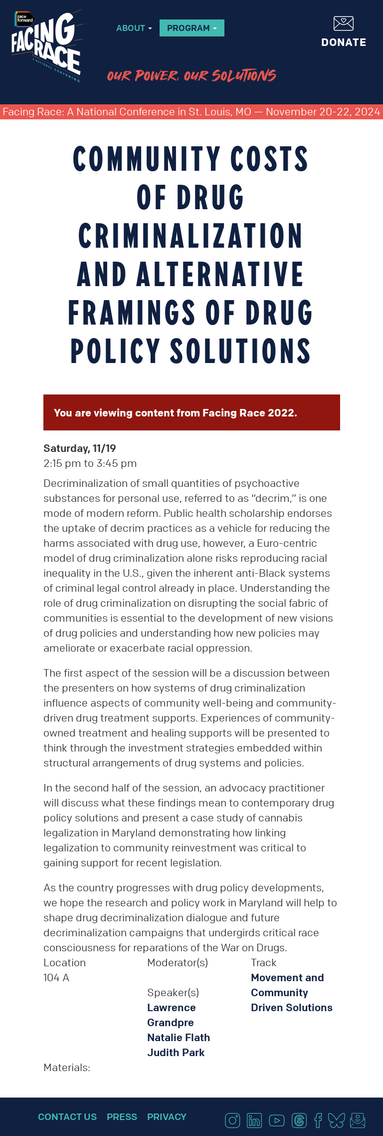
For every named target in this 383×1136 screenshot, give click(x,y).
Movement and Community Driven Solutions (292, 992)
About (134, 27)
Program (192, 27)
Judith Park (175, 1052)
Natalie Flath (178, 1037)
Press (122, 1116)
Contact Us (67, 1116)
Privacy (167, 1116)
